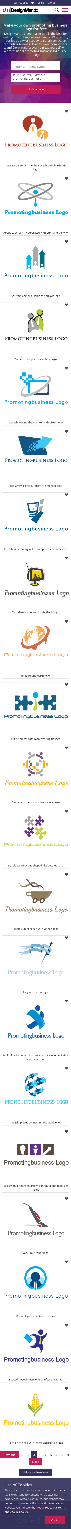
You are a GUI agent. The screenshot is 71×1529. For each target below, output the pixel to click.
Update (36, 89)
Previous (9, 1455)
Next (35, 1462)
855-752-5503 (21, 2)
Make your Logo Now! (35, 1472)
